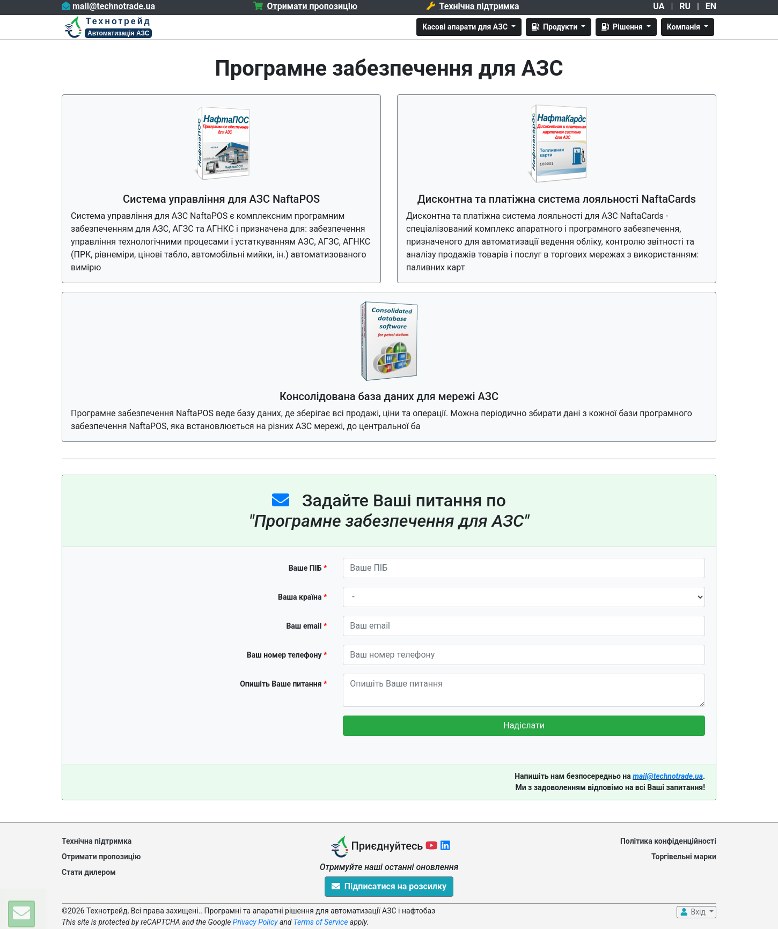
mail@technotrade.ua (668, 776)
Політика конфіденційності (668, 841)
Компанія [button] (684, 27)
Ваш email (306, 626)
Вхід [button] (693, 912)
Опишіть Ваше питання (283, 684)
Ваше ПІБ (308, 568)
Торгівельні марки (683, 856)
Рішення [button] (622, 27)
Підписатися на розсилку (389, 886)
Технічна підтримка (96, 841)
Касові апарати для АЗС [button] (465, 27)
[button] (21, 914)
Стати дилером (89, 872)
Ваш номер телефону (287, 655)
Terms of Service (320, 922)
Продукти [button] (555, 27)
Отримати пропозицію (101, 856)
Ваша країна (302, 597)
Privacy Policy (255, 922)
